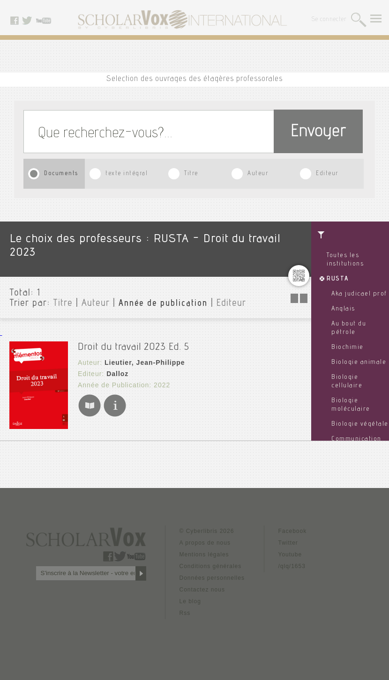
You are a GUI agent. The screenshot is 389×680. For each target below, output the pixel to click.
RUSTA (338, 279)
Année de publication (163, 304)
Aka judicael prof (359, 294)
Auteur (257, 174)
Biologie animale (358, 362)
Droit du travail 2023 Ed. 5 (133, 347)
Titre (191, 174)
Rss (185, 613)
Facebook (292, 531)
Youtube (290, 554)
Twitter (288, 543)
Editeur (327, 174)
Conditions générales (211, 566)
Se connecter (329, 20)
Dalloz (117, 373)
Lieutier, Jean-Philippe (145, 362)
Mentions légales (204, 554)
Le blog (190, 601)
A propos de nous (205, 543)
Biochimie (347, 347)
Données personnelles (212, 578)
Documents (61, 174)
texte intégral (126, 174)
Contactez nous (202, 589)
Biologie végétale (360, 424)
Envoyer (318, 133)
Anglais (343, 309)
